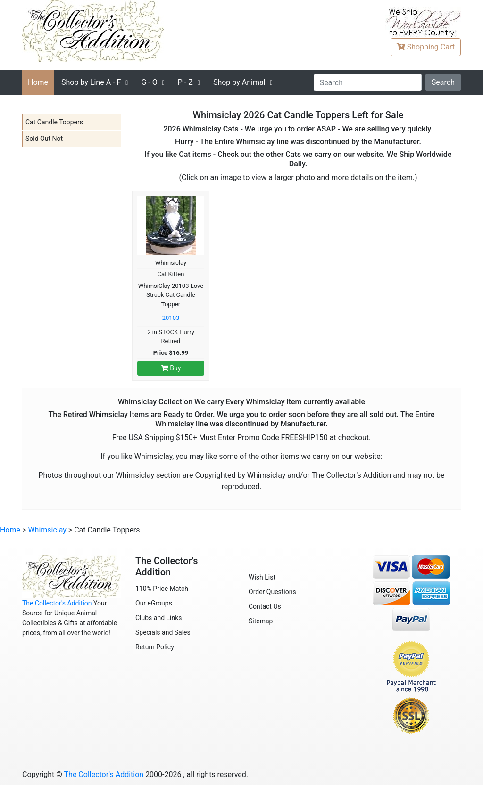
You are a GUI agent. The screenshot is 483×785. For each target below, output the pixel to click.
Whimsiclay (47, 529)
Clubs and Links (158, 617)
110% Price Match (161, 588)
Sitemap (261, 621)
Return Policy (154, 647)
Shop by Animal (239, 82)
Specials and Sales (163, 632)
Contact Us (265, 606)
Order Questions (272, 592)
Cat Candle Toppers (54, 122)
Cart (426, 46)
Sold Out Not (44, 138)
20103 (171, 317)
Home (38, 82)
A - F (91, 82)
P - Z (185, 82)
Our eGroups (153, 603)
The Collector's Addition (57, 603)
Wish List (262, 577)
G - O (149, 82)
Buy (171, 368)
